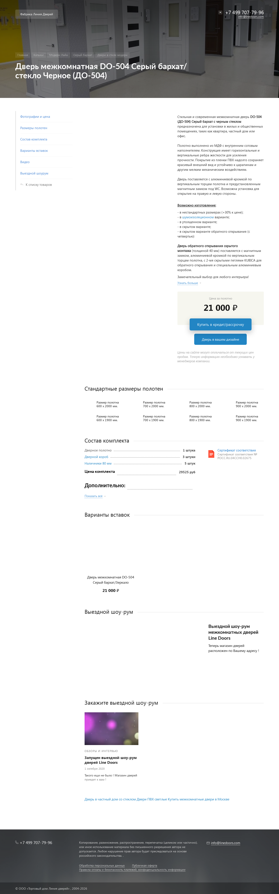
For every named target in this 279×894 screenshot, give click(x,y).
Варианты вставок (34, 150)
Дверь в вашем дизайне (220, 339)
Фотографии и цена (35, 116)
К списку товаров (39, 184)
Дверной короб (96, 457)
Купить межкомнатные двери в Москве (198, 799)
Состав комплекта (33, 139)
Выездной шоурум (34, 173)
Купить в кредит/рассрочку (220, 324)
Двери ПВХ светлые (152, 799)
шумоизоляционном (198, 217)
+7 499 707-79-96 (36, 842)
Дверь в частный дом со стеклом (110, 799)
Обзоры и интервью (101, 750)
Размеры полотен (33, 128)
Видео (25, 162)
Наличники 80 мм (98, 463)
